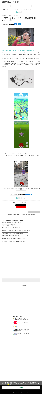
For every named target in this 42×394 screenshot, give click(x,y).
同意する (21, 387)
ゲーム (37, 6)
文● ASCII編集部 (5, 24)
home (3, 9)
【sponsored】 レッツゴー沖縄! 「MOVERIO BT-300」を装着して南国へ (13, 238)
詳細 (8, 384)
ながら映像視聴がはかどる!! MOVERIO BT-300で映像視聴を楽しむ (12, 233)
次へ (24, 12)
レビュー (5, 6)
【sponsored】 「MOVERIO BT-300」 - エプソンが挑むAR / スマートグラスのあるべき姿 (16, 230)
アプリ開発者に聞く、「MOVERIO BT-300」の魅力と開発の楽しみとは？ (13, 241)
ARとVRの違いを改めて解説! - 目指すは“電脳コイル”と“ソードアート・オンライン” (15, 235)
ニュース (15, 6)
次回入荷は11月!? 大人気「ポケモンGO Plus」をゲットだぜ (11, 227)
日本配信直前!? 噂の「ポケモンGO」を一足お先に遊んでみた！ (12, 222)
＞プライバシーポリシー (21, 390)
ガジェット (26, 6)
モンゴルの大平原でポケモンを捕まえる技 (8, 224)
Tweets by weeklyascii (24, 285)
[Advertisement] (21, 254)
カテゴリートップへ (34, 211)
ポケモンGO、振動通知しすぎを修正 (7, 225)
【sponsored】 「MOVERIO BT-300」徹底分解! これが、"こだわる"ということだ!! (15, 232)
